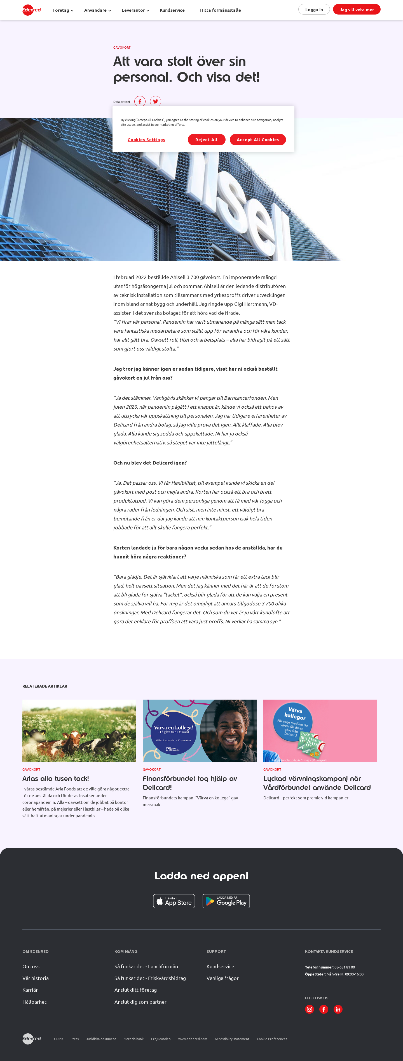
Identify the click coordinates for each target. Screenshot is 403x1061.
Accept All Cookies (258, 139)
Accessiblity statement (232, 1038)
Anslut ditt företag (135, 990)
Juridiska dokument (101, 1038)
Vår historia (35, 978)
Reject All (206, 139)
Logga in (314, 9)
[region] (203, 129)
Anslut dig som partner (140, 1002)
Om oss (30, 966)
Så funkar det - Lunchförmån (146, 966)
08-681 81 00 (344, 967)
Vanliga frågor (223, 978)
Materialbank (134, 1038)
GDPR (58, 1038)
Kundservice (220, 966)
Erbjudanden (161, 1038)
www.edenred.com (192, 1038)
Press (75, 1038)
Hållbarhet (34, 1002)
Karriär (30, 990)
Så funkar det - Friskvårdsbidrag (150, 978)
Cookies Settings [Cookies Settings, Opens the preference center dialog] (146, 139)
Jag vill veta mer (357, 9)
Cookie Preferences (272, 1039)
